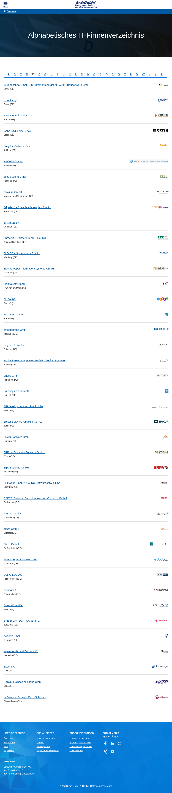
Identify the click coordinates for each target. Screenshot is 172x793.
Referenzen (9, 742)
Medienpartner (43, 746)
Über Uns (8, 738)
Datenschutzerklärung (101, 786)
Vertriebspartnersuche (80, 742)
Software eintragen (46, 738)
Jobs (6, 746)
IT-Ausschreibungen (79, 738)
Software (11, 11)
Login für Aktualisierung (48, 750)
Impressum (9, 750)
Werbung (41, 742)
